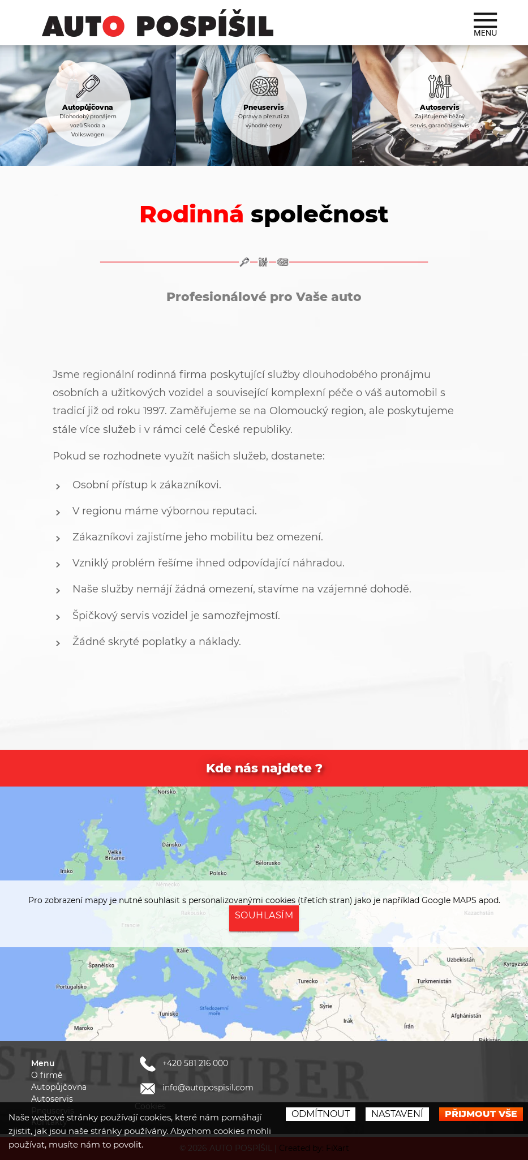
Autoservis (52, 1098)
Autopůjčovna (59, 1087)
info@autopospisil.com (195, 1087)
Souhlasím (264, 915)
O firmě (46, 1075)
